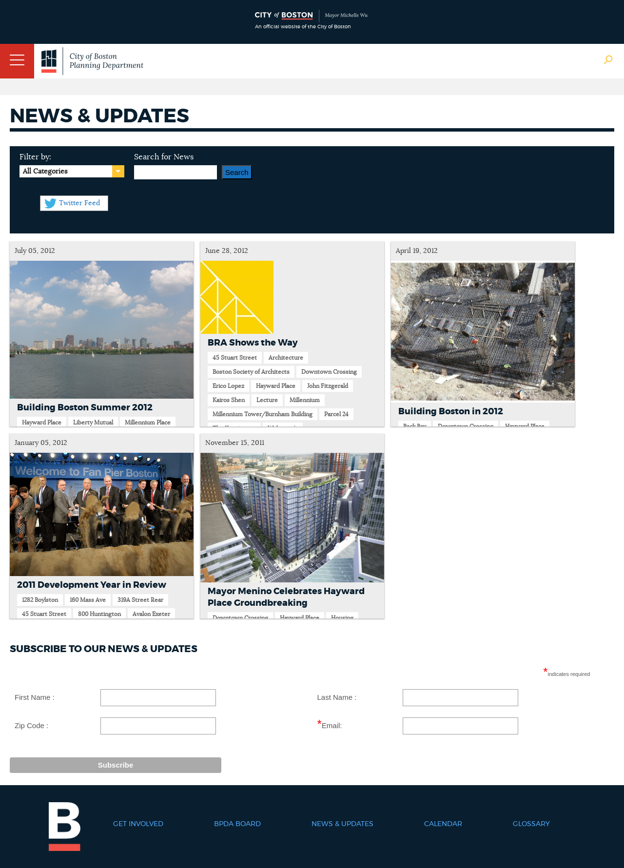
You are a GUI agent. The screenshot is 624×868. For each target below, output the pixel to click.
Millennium (305, 400)
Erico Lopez (228, 386)
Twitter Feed (79, 203)
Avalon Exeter (151, 614)
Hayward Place (41, 422)
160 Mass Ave (88, 600)
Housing (342, 618)
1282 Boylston (40, 600)
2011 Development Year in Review (91, 585)
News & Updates (342, 824)
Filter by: (35, 157)
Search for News (164, 157)
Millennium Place (148, 422)
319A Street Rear (140, 600)
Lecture (267, 400)
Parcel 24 (336, 414)
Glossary (531, 824)
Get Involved (138, 824)
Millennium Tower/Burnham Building (262, 414)
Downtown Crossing (329, 372)
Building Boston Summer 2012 (85, 408)
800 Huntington (99, 614)
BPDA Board (237, 824)
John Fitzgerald (327, 386)
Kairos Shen (229, 400)
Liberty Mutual (93, 422)
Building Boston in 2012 (450, 411)
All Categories (45, 171)
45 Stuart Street (235, 358)
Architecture (286, 358)
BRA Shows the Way (253, 343)
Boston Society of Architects (251, 372)
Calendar (443, 824)
